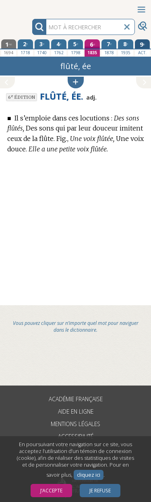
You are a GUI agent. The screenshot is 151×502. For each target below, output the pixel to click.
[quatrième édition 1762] (58, 47)
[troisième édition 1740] (42, 47)
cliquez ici (88, 474)
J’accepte (51, 490)
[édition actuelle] (142, 48)
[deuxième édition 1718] (25, 47)
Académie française (76, 399)
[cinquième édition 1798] (75, 47)
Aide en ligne (75, 411)
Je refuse (100, 490)
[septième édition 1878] (109, 47)
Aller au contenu (31, 7)
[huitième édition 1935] (125, 47)
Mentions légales (75, 424)
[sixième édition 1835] (92, 48)
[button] (76, 82)
